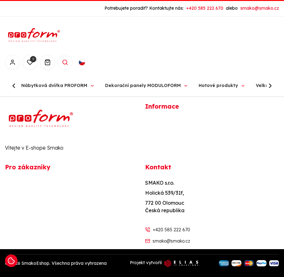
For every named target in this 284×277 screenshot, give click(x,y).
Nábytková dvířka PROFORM (54, 85)
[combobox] (88, 62)
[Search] (65, 62)
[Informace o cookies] (11, 260)
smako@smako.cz (171, 241)
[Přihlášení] (12, 62)
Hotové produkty (218, 85)
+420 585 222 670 (171, 230)
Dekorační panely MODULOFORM (143, 85)
